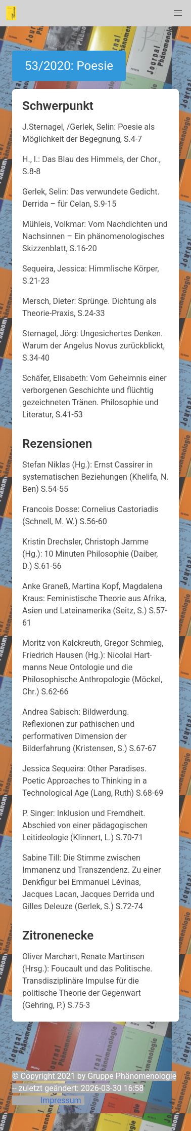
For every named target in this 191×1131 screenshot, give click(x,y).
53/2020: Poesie (69, 66)
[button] (178, 13)
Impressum (60, 1100)
